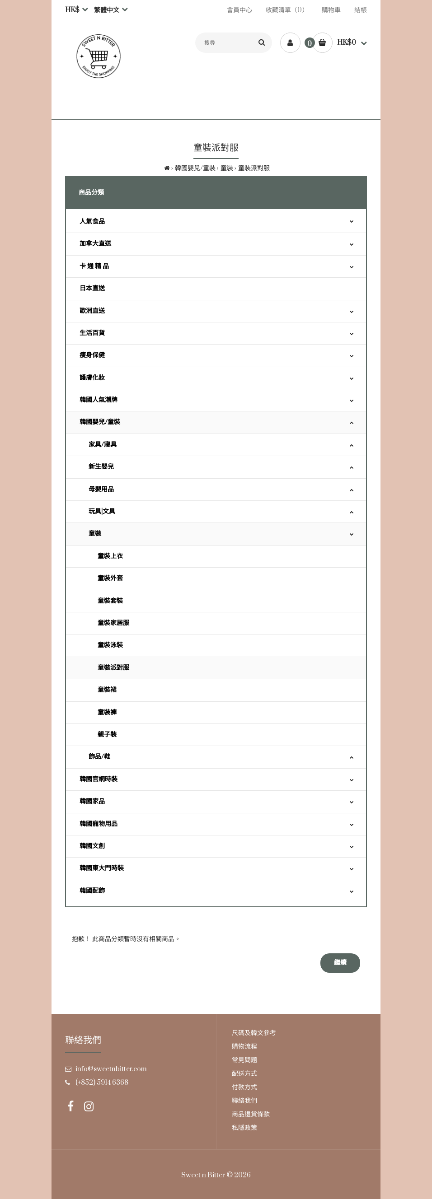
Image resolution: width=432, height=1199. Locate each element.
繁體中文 (106, 10)
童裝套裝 (110, 601)
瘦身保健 (92, 355)
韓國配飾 (92, 890)
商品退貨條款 (251, 1114)
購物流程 (244, 1046)
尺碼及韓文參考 (254, 1033)
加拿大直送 (95, 243)
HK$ (72, 10)
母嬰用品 (101, 489)
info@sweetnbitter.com (111, 1069)
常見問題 (244, 1060)
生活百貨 (92, 333)
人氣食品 (92, 221)
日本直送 (92, 288)
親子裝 (107, 734)
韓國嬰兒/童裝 (195, 168)
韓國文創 (92, 846)
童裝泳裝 (110, 645)
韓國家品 (92, 801)
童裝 (227, 168)
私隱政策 (244, 1128)
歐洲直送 (92, 311)
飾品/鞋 (99, 756)
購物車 (331, 10)
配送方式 (244, 1073)
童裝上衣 (110, 556)
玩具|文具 (102, 511)
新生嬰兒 (101, 466)
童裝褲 (107, 712)
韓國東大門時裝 (102, 868)
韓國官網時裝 (98, 779)
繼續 (340, 962)
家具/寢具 (103, 444)
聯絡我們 (244, 1100)
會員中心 (239, 10)
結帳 (360, 10)
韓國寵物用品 (98, 824)
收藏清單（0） (287, 10)
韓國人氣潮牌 (98, 400)
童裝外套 (110, 578)
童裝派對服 (254, 168)
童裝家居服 (113, 623)
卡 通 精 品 (94, 266)
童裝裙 (107, 690)
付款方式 (244, 1087)
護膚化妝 (92, 377)
